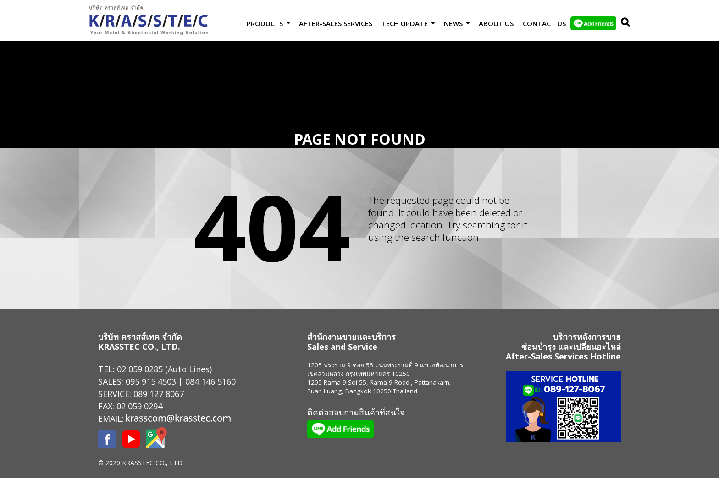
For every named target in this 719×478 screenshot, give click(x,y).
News (453, 23)
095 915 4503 (151, 381)
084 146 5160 (210, 381)
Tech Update (405, 23)
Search (623, 23)
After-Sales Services (335, 23)
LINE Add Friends (593, 23)
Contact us (544, 23)
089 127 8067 (158, 393)
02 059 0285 (140, 369)
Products (265, 23)
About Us (496, 23)
